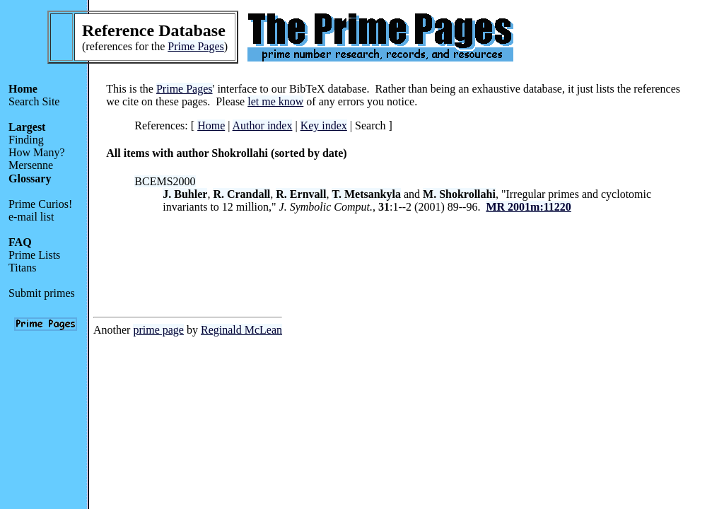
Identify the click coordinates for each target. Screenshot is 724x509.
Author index (263, 125)
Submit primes (41, 293)
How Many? (36, 152)
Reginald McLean (241, 330)
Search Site (33, 101)
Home (22, 89)
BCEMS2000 (164, 181)
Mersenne (30, 165)
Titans (22, 268)
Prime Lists (34, 255)
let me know (275, 101)
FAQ (20, 242)
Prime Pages (196, 46)
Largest (26, 127)
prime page (158, 330)
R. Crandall (241, 194)
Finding (26, 140)
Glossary (29, 178)
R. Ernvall (301, 194)
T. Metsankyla (366, 194)
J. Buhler (185, 194)
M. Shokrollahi (459, 194)
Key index (323, 125)
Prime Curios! (40, 204)
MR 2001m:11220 (528, 207)
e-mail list (31, 217)
